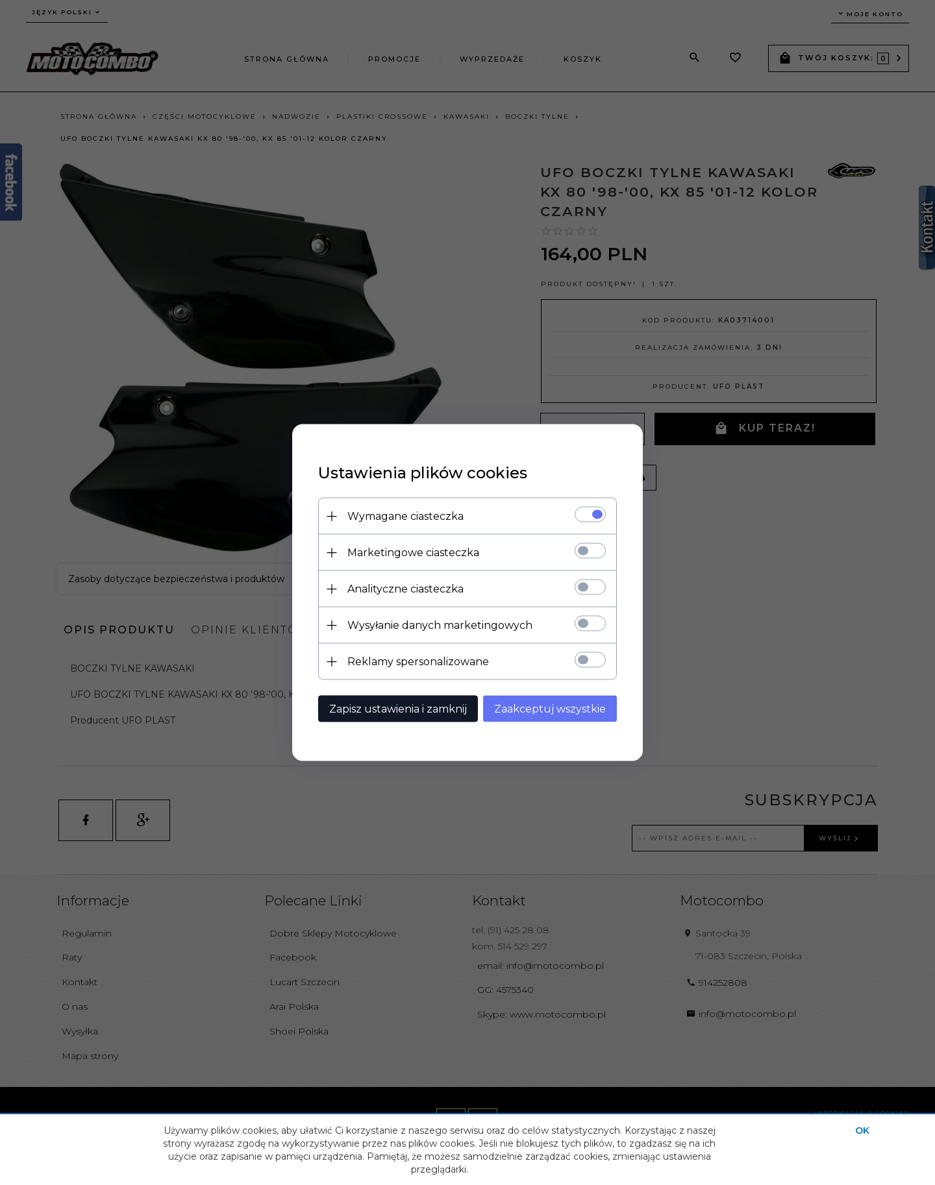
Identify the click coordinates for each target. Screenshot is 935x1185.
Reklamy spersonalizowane (418, 661)
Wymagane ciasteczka (405, 516)
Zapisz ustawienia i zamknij (398, 709)
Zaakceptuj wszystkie (550, 709)
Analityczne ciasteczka (405, 589)
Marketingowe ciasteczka (413, 552)
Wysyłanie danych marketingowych (439, 625)
